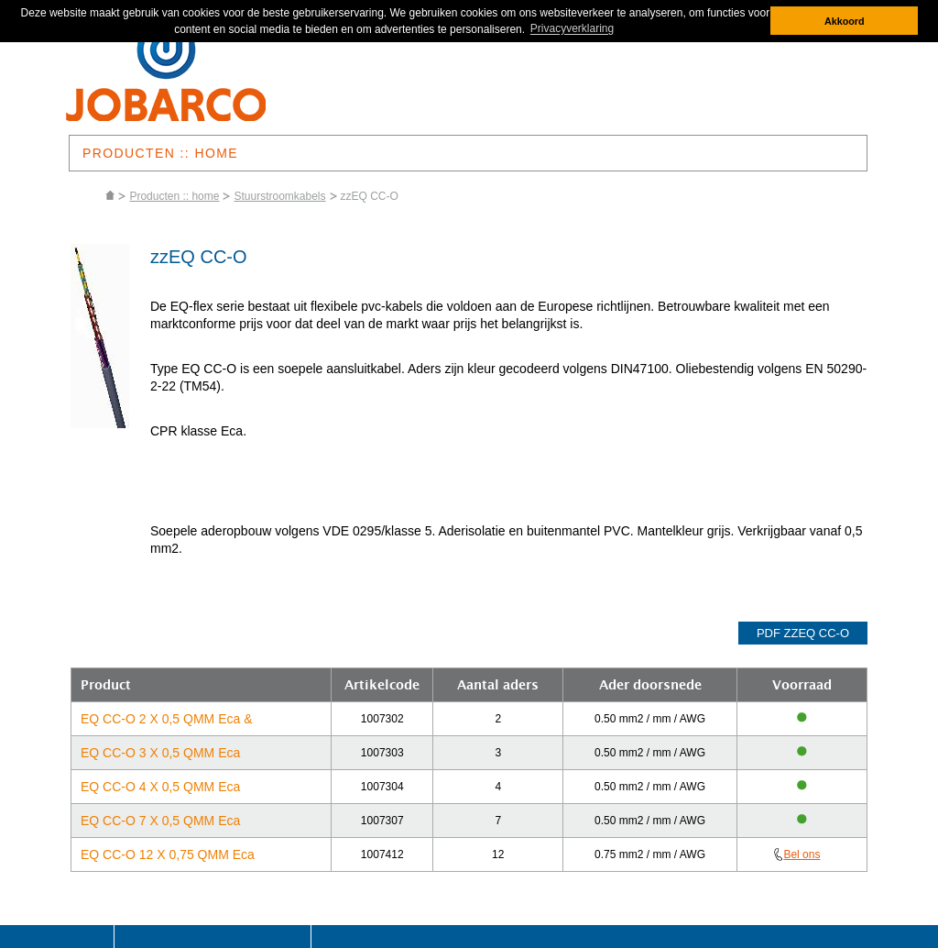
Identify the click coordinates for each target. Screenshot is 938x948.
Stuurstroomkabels (279, 196)
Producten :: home (174, 196)
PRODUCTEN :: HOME (160, 153)
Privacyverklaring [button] (572, 29)
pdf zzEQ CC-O (803, 633)
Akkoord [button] (844, 21)
